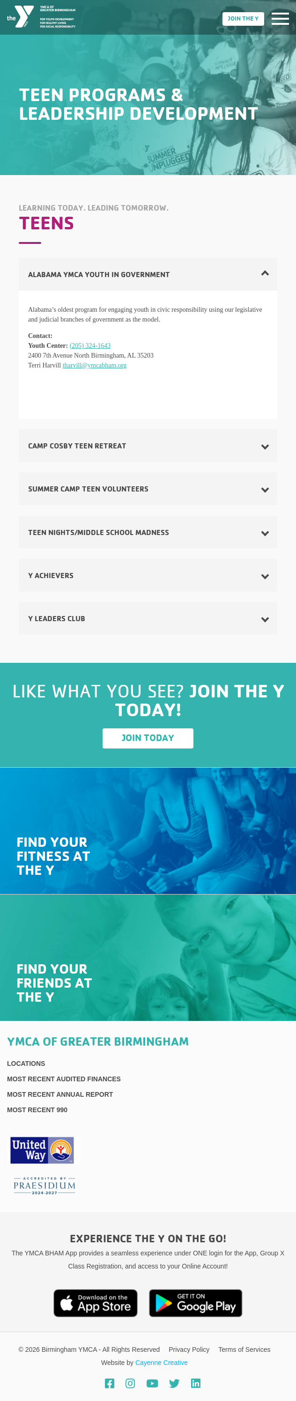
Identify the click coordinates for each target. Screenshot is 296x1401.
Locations (26, 1063)
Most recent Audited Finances (64, 1079)
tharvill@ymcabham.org (95, 365)
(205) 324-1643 (90, 345)
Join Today (148, 738)
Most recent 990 (37, 1110)
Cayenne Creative (161, 1362)
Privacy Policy (190, 1349)
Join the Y (243, 19)
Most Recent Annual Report (60, 1094)
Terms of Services (244, 1349)
